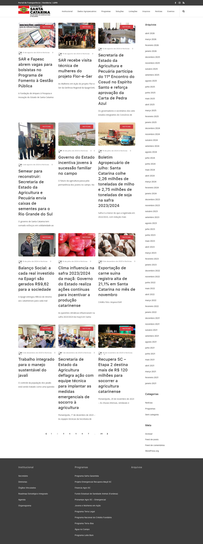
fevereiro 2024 (152, 187)
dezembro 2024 (152, 128)
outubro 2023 (151, 211)
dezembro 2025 (152, 57)
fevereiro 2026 (152, 45)
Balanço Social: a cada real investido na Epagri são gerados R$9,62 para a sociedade (36, 276)
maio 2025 (150, 98)
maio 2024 (150, 169)
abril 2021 (149, 365)
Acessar (149, 433)
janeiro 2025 (151, 122)
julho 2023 (150, 229)
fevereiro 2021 (151, 377)
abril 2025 (150, 104)
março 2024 (150, 181)
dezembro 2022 (152, 270)
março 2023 (150, 252)
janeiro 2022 (150, 312)
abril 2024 (150, 175)
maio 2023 (150, 241)
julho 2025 (150, 86)
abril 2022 (150, 294)
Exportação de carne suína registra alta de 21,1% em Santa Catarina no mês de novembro (116, 279)
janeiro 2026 (151, 51)
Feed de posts (151, 439)
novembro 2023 (152, 205)
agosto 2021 (151, 341)
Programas (150, 408)
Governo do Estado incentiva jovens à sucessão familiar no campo (76, 165)
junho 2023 (150, 235)
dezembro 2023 (152, 199)
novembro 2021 (152, 324)
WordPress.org (152, 450)
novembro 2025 (152, 63)
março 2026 (150, 39)
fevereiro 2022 (152, 306)
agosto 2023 (151, 223)
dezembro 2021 (152, 318)
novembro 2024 (152, 134)
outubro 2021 (151, 330)
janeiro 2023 (151, 264)
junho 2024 (150, 163)
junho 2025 (150, 92)
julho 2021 (150, 347)
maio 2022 (150, 288)
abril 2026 (150, 33)
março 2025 (150, 110)
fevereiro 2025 (152, 116)
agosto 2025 (151, 80)
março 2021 (150, 371)
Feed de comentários (155, 445)
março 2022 (150, 300)
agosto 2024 (151, 152)
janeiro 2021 (150, 383)
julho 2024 (150, 158)
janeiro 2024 (151, 193)
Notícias (149, 402)
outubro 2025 (151, 69)
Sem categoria (152, 414)
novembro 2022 (152, 276)
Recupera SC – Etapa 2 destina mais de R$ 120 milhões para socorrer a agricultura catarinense (113, 374)
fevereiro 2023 (152, 258)
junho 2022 (150, 282)
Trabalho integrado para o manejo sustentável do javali (36, 365)
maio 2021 (150, 359)
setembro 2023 (152, 217)
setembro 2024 (152, 146)
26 (101, 434)
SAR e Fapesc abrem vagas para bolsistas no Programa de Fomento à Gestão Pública (35, 72)
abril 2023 (150, 247)
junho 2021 (150, 353)
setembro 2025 (152, 74)
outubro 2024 (151, 140)
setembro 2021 (152, 336)
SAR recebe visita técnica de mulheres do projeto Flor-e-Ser (75, 68)
